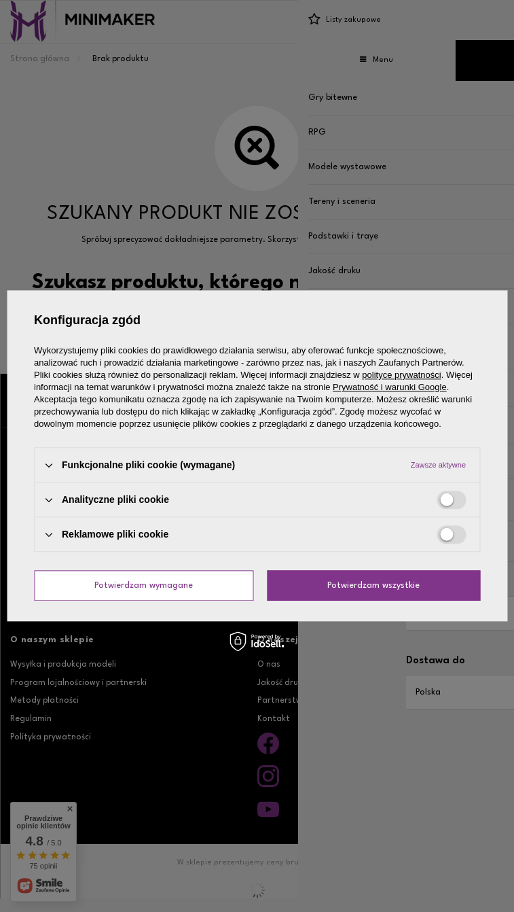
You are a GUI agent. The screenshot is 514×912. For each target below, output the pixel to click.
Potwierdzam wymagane (143, 585)
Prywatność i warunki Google (390, 387)
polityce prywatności (401, 375)
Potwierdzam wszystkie (373, 585)
